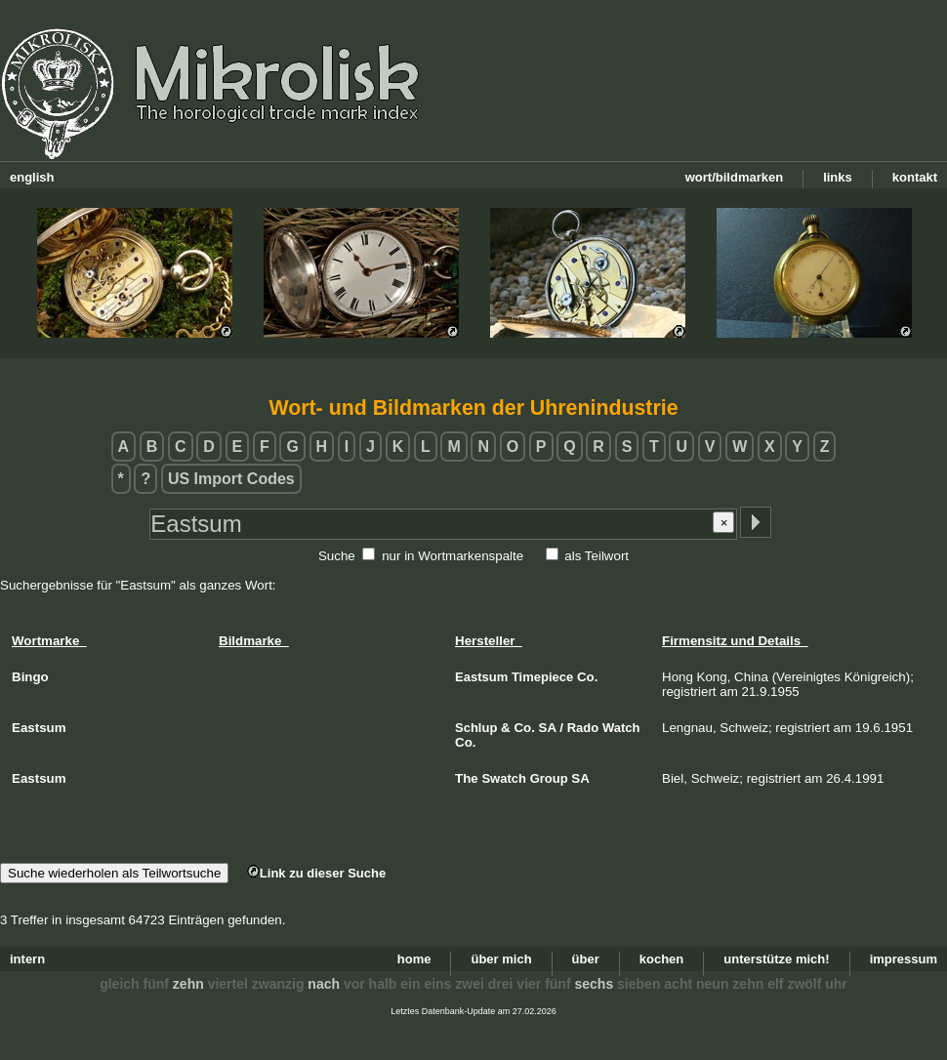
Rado (583, 727)
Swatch (503, 778)
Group (549, 778)
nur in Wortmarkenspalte (452, 556)
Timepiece (542, 677)
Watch (621, 727)
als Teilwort (596, 556)
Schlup (476, 727)
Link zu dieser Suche (316, 873)
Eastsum (481, 677)
